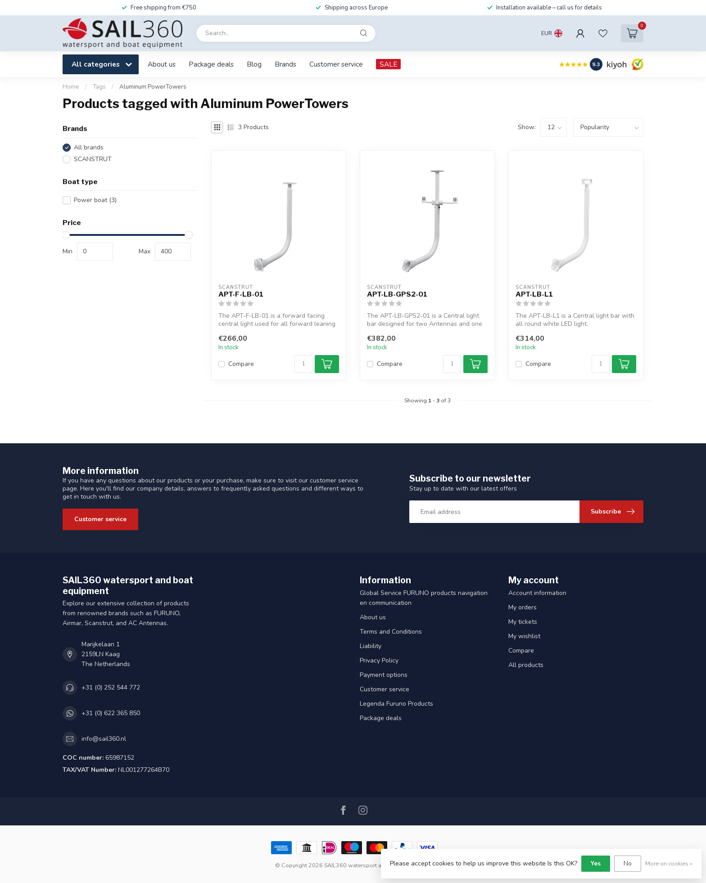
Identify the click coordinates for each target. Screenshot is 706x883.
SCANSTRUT (93, 159)
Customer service (336, 64)
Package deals (211, 64)
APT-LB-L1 (534, 294)
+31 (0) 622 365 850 (110, 713)
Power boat (95, 200)
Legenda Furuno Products (396, 703)
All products (525, 665)
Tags (99, 87)
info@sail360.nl (103, 738)
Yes (596, 863)
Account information (537, 593)
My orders (522, 607)
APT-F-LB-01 (240, 294)
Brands (285, 64)
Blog (254, 64)
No (628, 863)
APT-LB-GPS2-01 (397, 294)
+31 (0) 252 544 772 (110, 687)
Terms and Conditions (391, 631)
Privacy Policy (379, 660)
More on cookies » (668, 863)
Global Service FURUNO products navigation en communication (424, 598)
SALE (388, 64)
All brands (89, 147)
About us (162, 64)
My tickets (522, 621)
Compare (241, 363)
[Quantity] (303, 364)
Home (71, 87)
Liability (370, 646)
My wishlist (524, 636)
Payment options (383, 675)
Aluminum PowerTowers (152, 87)
